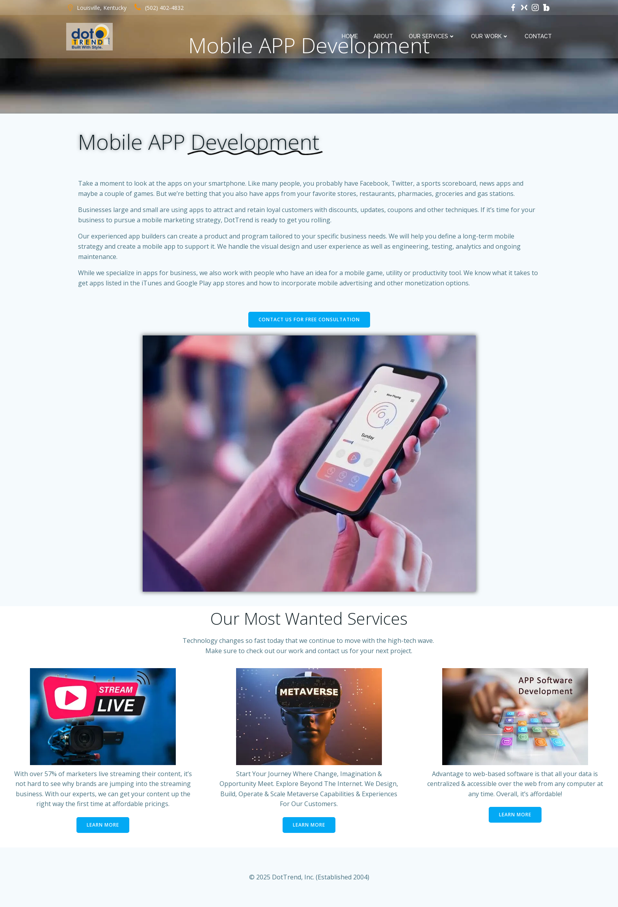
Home (350, 36)
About (383, 36)
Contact (538, 36)
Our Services (432, 36)
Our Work (490, 36)
